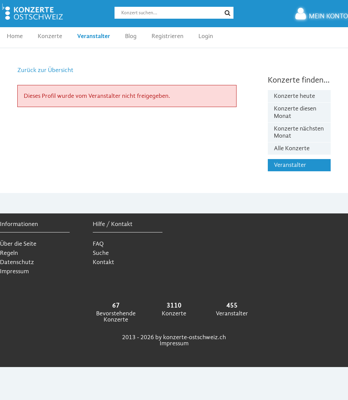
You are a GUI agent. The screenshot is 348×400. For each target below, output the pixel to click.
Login (205, 36)
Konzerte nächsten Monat (299, 132)
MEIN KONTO (321, 16)
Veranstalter (93, 36)
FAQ (98, 243)
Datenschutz (17, 262)
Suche (101, 253)
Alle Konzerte (292, 148)
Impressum (14, 271)
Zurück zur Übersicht (45, 70)
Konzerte (50, 36)
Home (15, 36)
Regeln (9, 253)
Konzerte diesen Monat (295, 112)
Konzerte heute (294, 96)
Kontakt (103, 262)
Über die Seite (18, 243)
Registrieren (168, 36)
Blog (131, 36)
